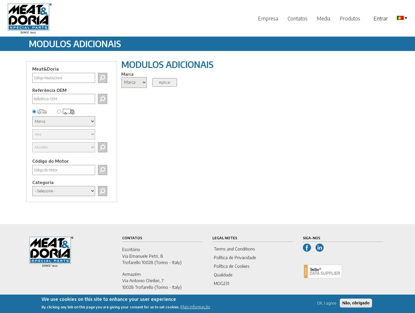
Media (323, 18)
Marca (127, 74)
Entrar (380, 18)
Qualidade (223, 274)
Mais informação (195, 308)
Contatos (298, 18)
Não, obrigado (355, 304)
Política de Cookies (232, 266)
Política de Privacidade (235, 257)
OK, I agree (327, 304)
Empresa (268, 18)
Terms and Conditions (234, 248)
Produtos (350, 18)
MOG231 (221, 283)
